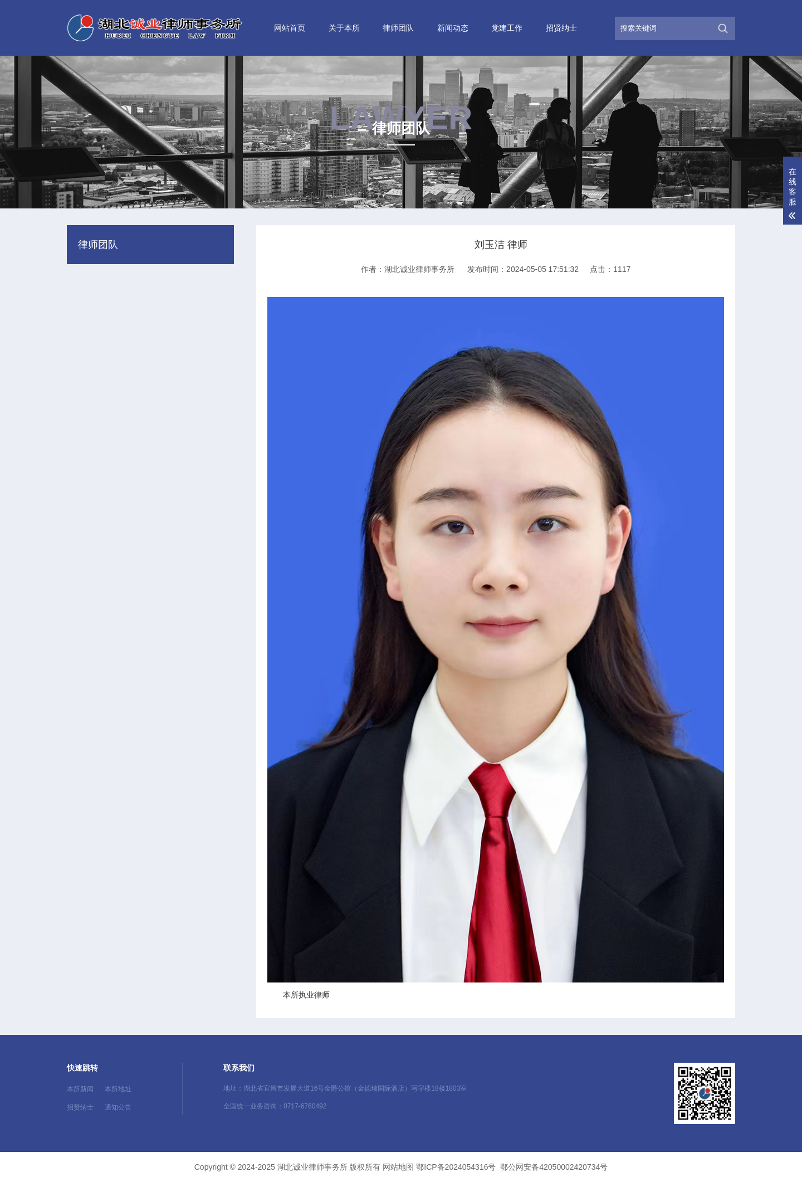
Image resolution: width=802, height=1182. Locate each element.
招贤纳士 (561, 27)
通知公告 (118, 1107)
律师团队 (398, 27)
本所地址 (118, 1089)
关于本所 (344, 27)
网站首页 (289, 27)
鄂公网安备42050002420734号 (554, 1166)
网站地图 (398, 1166)
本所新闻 (80, 1089)
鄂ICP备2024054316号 (456, 1166)
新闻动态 (452, 27)
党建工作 (506, 27)
